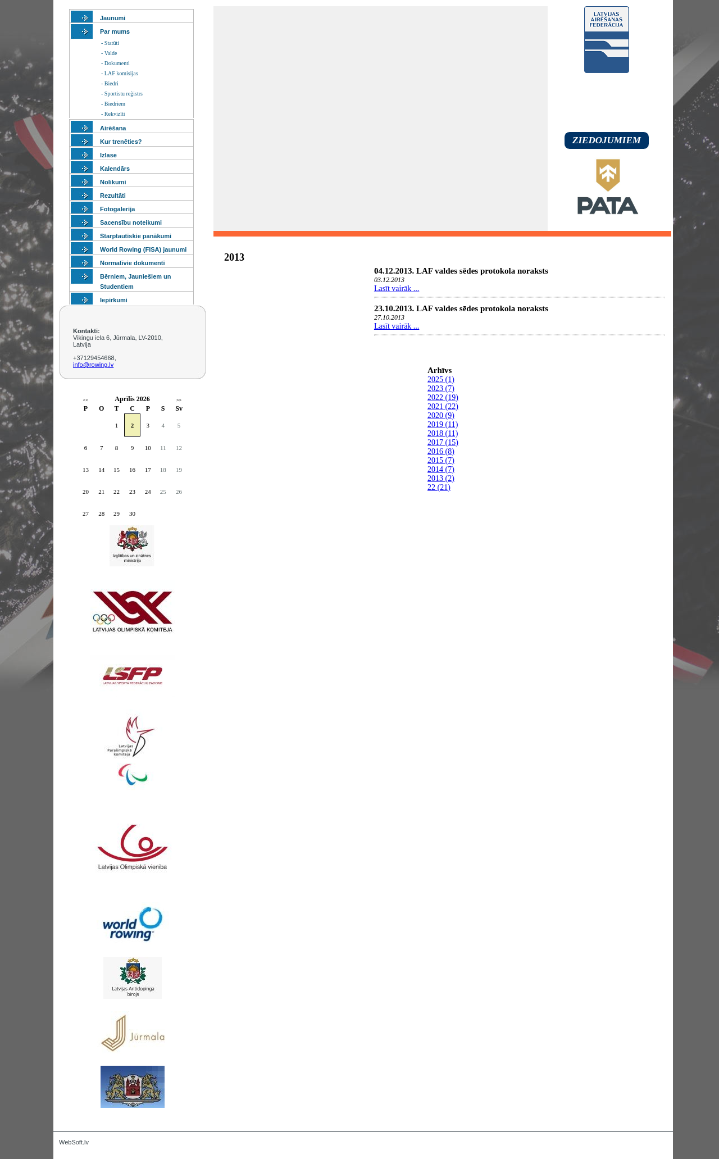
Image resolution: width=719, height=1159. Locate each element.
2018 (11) (442, 433)
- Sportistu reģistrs (122, 93)
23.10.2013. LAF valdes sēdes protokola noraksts (461, 308)
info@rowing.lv (93, 364)
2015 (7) (440, 460)
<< (85, 400)
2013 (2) (440, 478)
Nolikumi (113, 182)
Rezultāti (113, 195)
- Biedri (110, 83)
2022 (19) (442, 397)
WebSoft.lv (74, 1142)
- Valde (109, 53)
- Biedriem (113, 104)
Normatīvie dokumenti (132, 263)
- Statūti (110, 43)
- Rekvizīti (113, 114)
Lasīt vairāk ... (396, 288)
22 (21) (438, 487)
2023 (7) (440, 388)
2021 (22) (442, 406)
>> (178, 400)
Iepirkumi (114, 300)
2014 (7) (440, 469)
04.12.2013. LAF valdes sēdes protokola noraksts (461, 270)
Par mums (115, 31)
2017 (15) (442, 442)
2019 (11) (442, 424)
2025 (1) (440, 379)
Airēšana (113, 128)
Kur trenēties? (121, 141)
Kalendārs (115, 168)
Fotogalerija (117, 209)
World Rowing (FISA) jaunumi (143, 249)
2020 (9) (440, 415)
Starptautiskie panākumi (135, 236)
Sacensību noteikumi (131, 222)
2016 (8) (440, 451)
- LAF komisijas (119, 73)
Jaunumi (112, 18)
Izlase (108, 155)
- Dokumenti (115, 63)
